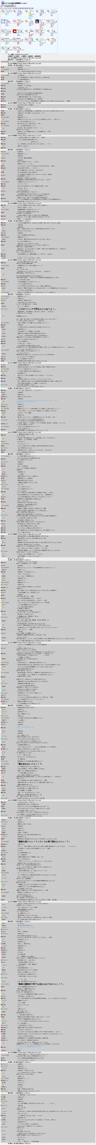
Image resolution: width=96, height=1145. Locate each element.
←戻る (2, 1)
